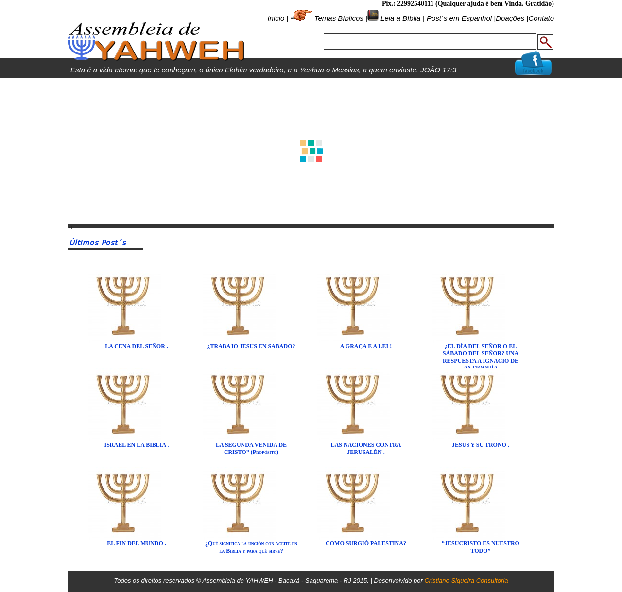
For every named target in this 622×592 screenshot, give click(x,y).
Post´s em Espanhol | (461, 18)
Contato (541, 18)
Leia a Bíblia (400, 18)
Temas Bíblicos (338, 18)
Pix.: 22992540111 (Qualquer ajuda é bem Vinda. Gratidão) (468, 3)
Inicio (275, 18)
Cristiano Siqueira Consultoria (466, 580)
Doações (510, 18)
